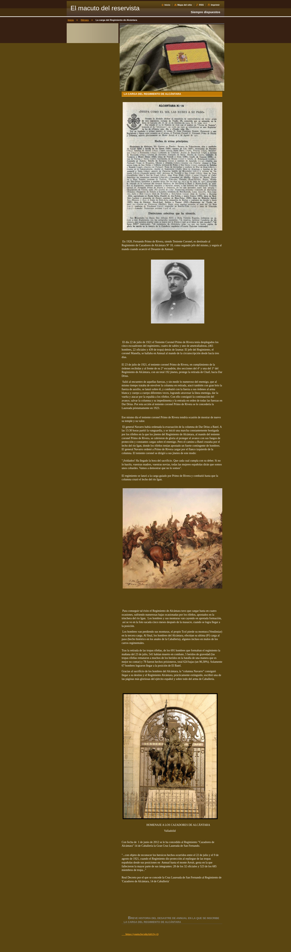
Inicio (167, 5)
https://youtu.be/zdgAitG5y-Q (140, 934)
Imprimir (215, 5)
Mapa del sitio (184, 5)
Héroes (85, 20)
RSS (201, 5)
